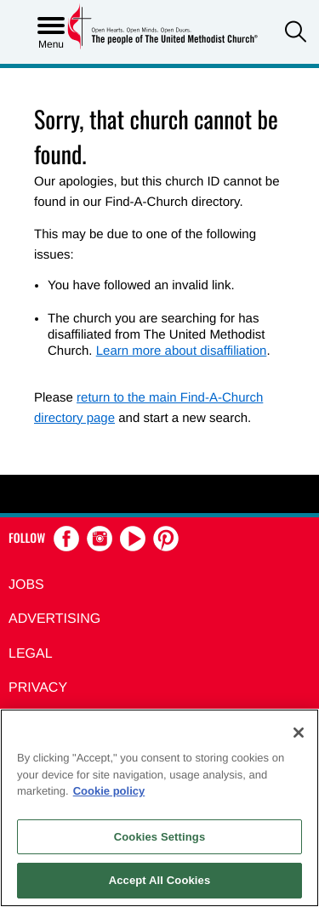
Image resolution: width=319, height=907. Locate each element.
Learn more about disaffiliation (181, 351)
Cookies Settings (160, 836)
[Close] (298, 732)
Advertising (54, 619)
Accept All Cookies (160, 880)
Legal (31, 654)
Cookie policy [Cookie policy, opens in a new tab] (109, 790)
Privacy (38, 688)
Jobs (26, 585)
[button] (295, 33)
